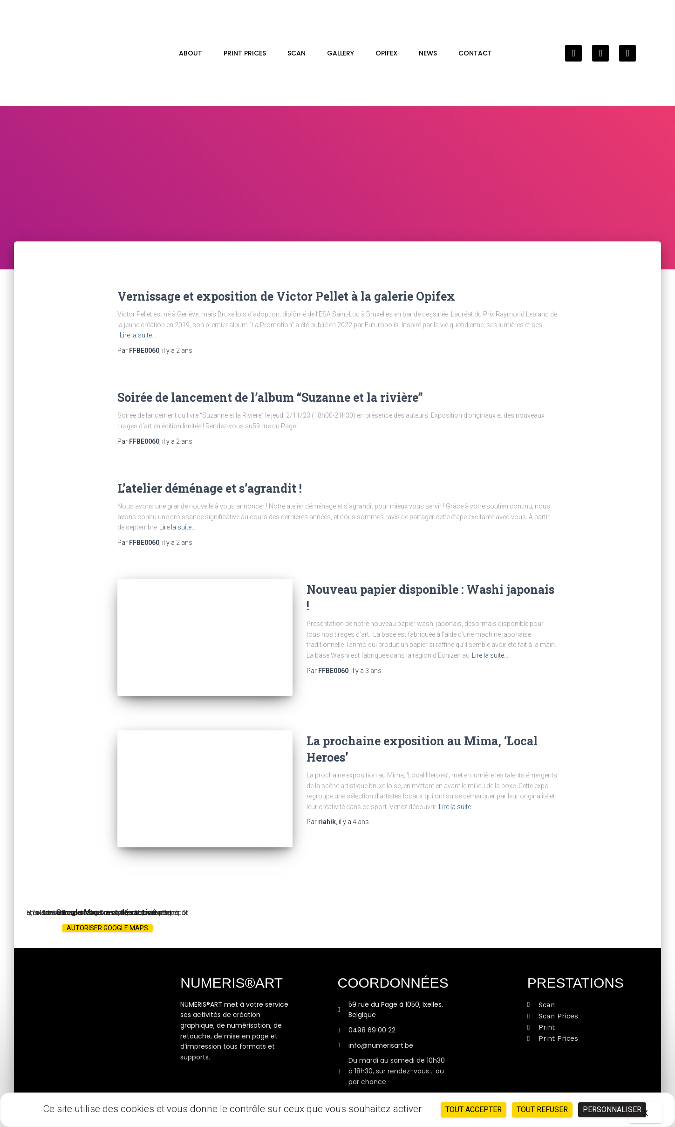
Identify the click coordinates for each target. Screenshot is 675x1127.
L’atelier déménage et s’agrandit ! (209, 488)
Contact (475, 53)
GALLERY (340, 53)
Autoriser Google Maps (107, 921)
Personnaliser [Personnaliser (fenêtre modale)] (612, 1109)
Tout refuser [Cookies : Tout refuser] (542, 1109)
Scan (296, 53)
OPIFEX (386, 53)
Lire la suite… (138, 335)
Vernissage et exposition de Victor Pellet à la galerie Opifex (286, 296)
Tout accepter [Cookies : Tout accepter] (473, 1109)
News (428, 53)
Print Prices (245, 53)
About (190, 53)
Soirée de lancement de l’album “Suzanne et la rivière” (270, 397)
